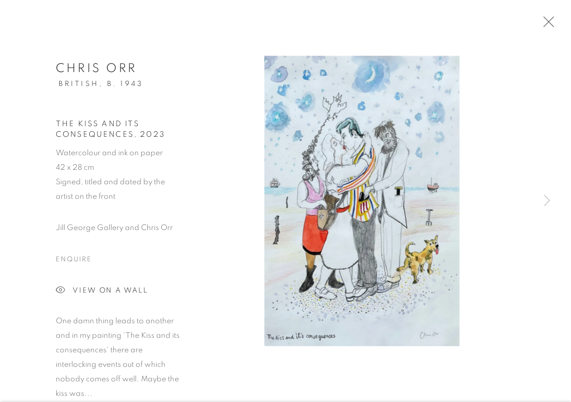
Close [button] (546, 25)
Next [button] (547, 201)
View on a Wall (102, 293)
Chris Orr (96, 70)
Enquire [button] (73, 261)
